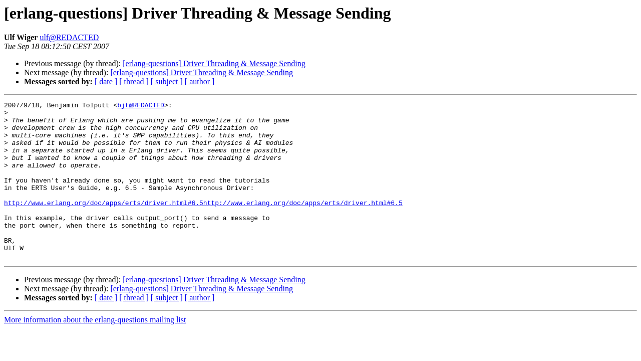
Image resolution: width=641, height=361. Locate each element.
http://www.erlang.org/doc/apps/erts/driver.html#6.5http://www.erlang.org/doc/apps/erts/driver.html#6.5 (203, 223)
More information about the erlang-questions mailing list (95, 351)
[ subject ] (167, 81)
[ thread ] (134, 81)
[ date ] (106, 81)
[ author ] (200, 81)
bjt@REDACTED (140, 106)
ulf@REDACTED (69, 37)
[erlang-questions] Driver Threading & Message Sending (214, 63)
